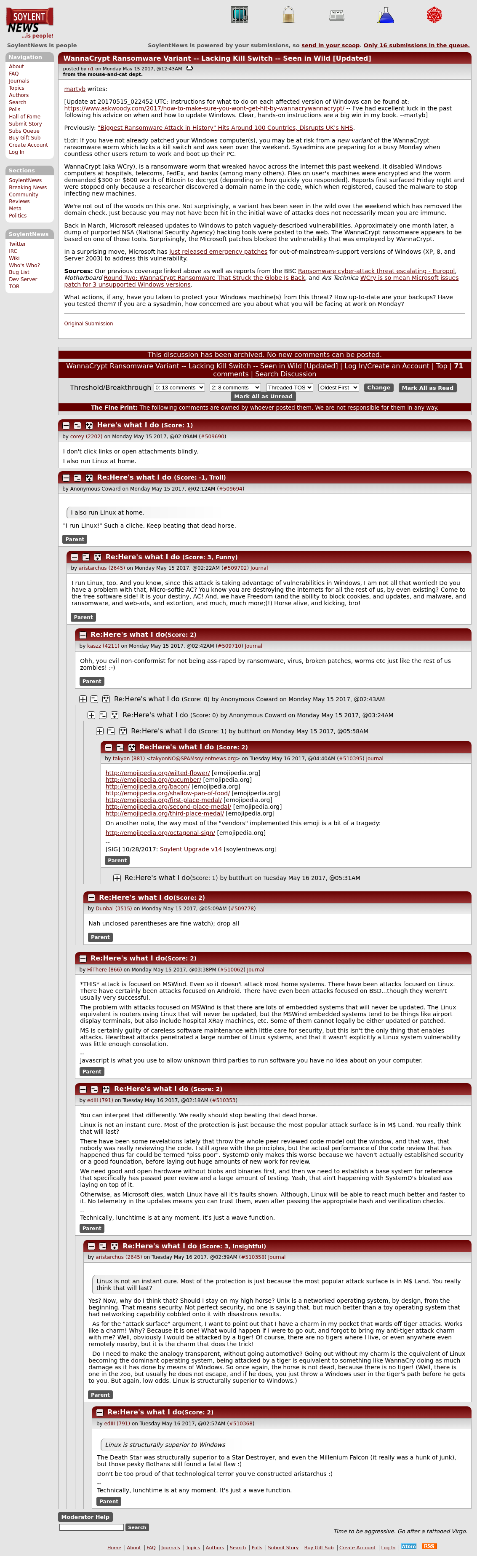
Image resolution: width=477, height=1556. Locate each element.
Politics (18, 216)
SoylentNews (29, 23)
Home (114, 1548)
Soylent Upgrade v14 (191, 849)
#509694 (230, 489)
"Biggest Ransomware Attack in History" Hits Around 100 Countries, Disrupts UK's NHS (225, 127)
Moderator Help (85, 1517)
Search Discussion (285, 374)
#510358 (252, 1257)
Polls (14, 110)
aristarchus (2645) (102, 568)
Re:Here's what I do (134, 477)
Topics (16, 88)
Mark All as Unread (263, 396)
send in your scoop (330, 45)
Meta (15, 209)
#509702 (235, 568)
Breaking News (28, 187)
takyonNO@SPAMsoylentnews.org (193, 759)
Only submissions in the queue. (417, 45)
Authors (19, 95)
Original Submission (88, 324)
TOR (14, 287)
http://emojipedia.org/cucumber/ (153, 779)
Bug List (19, 272)
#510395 (350, 759)
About (16, 67)
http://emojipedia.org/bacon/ (148, 786)
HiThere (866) (104, 970)
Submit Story (25, 124)
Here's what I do (128, 425)
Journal (259, 568)
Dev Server (23, 279)
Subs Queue (24, 131)
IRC (13, 251)
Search (18, 102)
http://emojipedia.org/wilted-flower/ (158, 773)
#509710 (229, 646)
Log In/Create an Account (386, 366)
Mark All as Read (428, 387)
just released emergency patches (218, 251)
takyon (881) (129, 759)
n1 (91, 69)
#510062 (231, 970)
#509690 (212, 437)
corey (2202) (86, 437)
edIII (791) (100, 1100)
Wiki (14, 258)
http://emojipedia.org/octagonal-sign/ (160, 832)
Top (442, 366)
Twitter (17, 244)
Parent (74, 539)
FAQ (14, 74)
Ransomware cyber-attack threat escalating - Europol (376, 271)
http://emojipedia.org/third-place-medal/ (165, 813)
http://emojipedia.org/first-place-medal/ (164, 800)
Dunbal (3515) (114, 909)
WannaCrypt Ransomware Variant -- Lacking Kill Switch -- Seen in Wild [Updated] (217, 58)
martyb (75, 89)
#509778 (242, 909)
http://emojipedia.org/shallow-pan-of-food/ (168, 793)
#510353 (224, 1100)
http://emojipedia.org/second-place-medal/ (169, 806)
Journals (19, 81)
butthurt (249, 731)
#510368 (241, 1424)
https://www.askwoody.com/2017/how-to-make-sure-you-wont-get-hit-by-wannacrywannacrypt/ (204, 108)
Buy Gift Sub (24, 138)
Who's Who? (24, 265)
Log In (16, 152)
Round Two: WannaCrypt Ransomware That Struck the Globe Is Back (204, 277)
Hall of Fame (24, 117)
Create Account (28, 145)
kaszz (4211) (103, 646)
